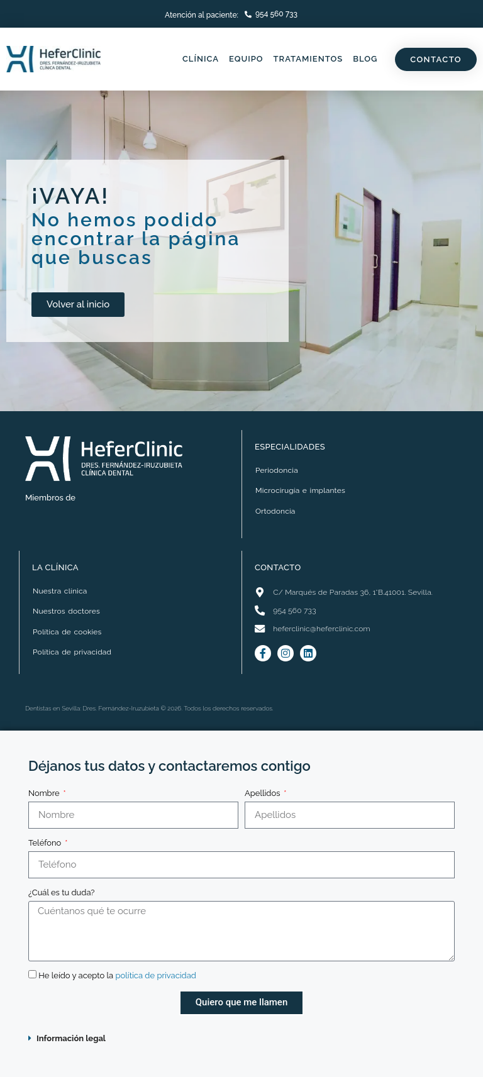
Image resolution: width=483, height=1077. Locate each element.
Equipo (246, 59)
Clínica (200, 59)
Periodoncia (276, 470)
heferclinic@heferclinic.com (321, 628)
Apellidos (263, 793)
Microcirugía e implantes (300, 490)
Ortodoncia (275, 511)
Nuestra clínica (60, 591)
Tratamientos (308, 59)
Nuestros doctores (66, 611)
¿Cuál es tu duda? (61, 892)
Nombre (45, 793)
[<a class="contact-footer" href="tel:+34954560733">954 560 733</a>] (260, 610)
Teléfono (46, 843)
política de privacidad (157, 975)
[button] (241, 1038)
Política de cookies (67, 631)
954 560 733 (276, 13)
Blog (365, 59)
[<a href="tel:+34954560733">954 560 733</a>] (248, 14)
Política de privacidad (72, 652)
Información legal (71, 1038)
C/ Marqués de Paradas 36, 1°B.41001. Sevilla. (353, 592)
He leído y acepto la (118, 975)
